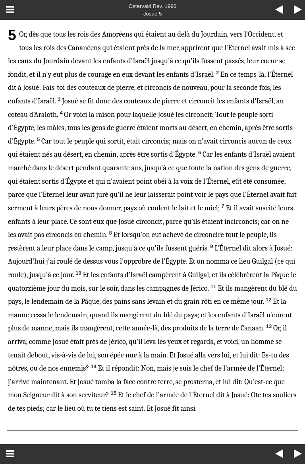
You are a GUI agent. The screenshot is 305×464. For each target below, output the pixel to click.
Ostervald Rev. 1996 (153, 6)
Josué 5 (152, 14)
